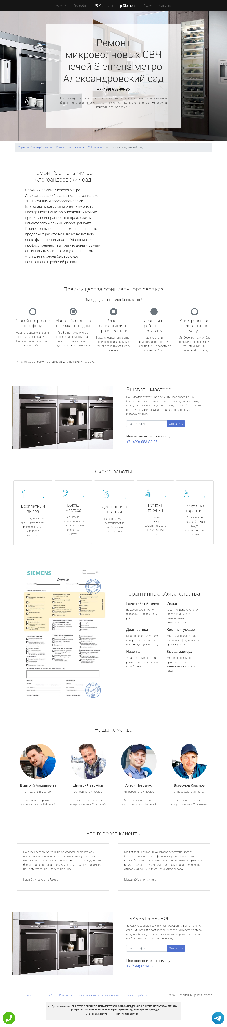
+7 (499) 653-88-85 (113, 89)
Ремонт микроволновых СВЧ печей (79, 147)
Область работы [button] (137, 995)
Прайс (148, 5)
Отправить (176, 423)
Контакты (165, 5)
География (80, 5)
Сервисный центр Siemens (35, 147)
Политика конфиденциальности (98, 995)
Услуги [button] (60, 5)
